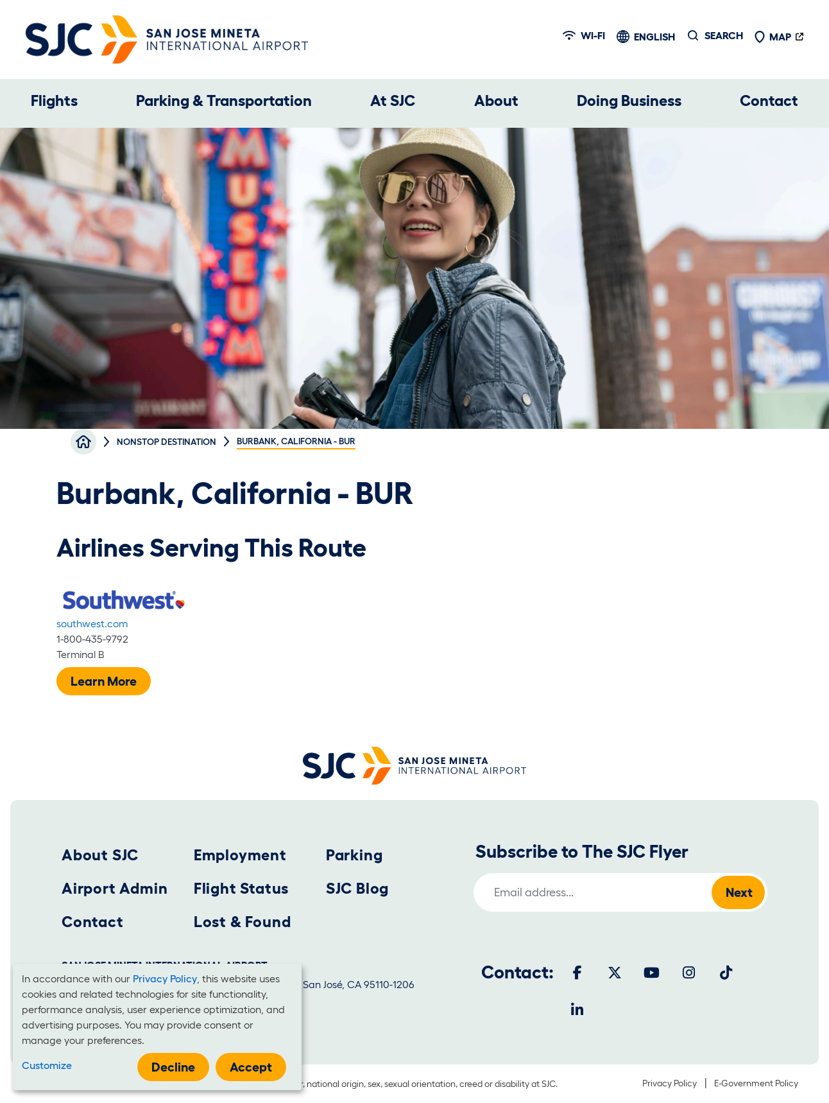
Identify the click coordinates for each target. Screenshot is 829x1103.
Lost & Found (242, 921)
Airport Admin (114, 888)
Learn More (104, 681)
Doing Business (629, 100)
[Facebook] (577, 972)
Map (773, 36)
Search (724, 35)
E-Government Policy (756, 1083)
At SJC (392, 100)
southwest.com (92, 623)
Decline (173, 1067)
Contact (769, 100)
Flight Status (241, 888)
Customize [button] (47, 1065)
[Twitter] (614, 972)
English (654, 36)
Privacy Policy (669, 1083)
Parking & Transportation (224, 100)
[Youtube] (651, 972)
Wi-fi (584, 35)
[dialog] (157, 1027)
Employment (240, 855)
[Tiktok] (726, 972)
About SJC (100, 855)
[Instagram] (689, 972)
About (496, 100)
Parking (354, 855)
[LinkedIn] (577, 1009)
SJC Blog (357, 888)
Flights (54, 100)
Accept (251, 1067)
